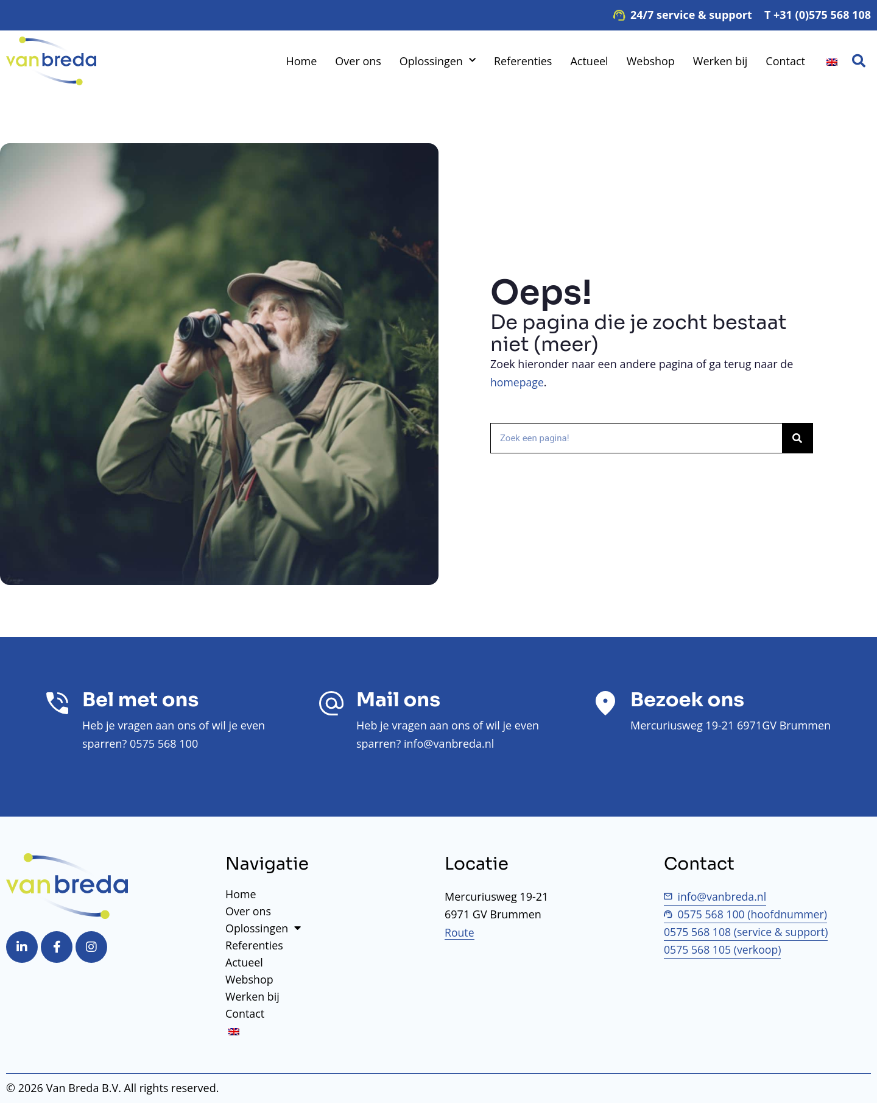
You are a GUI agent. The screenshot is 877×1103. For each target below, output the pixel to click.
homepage (517, 382)
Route (460, 932)
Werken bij (720, 61)
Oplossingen (438, 61)
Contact (785, 61)
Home (301, 61)
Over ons (358, 61)
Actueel (589, 61)
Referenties (523, 61)
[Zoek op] (797, 438)
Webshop (651, 61)
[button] (859, 61)
